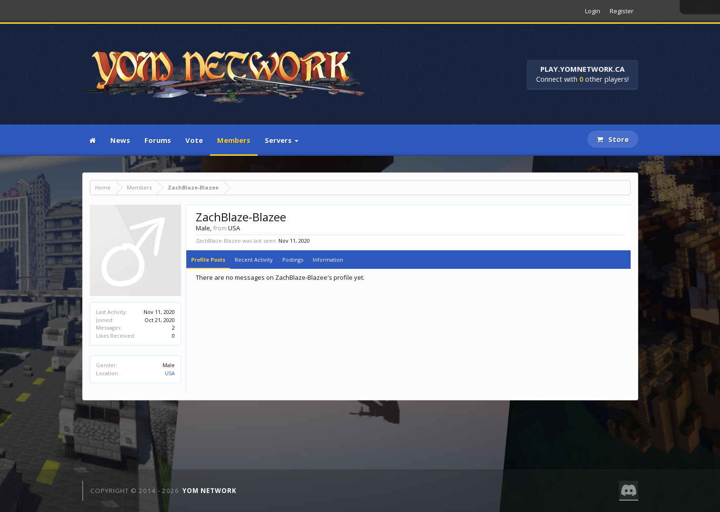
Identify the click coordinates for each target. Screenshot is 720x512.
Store (613, 139)
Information (328, 259)
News (120, 140)
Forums (157, 140)
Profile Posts (208, 259)
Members (233, 140)
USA (170, 373)
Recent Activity (254, 259)
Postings (292, 259)
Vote (194, 140)
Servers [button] (281, 140)
